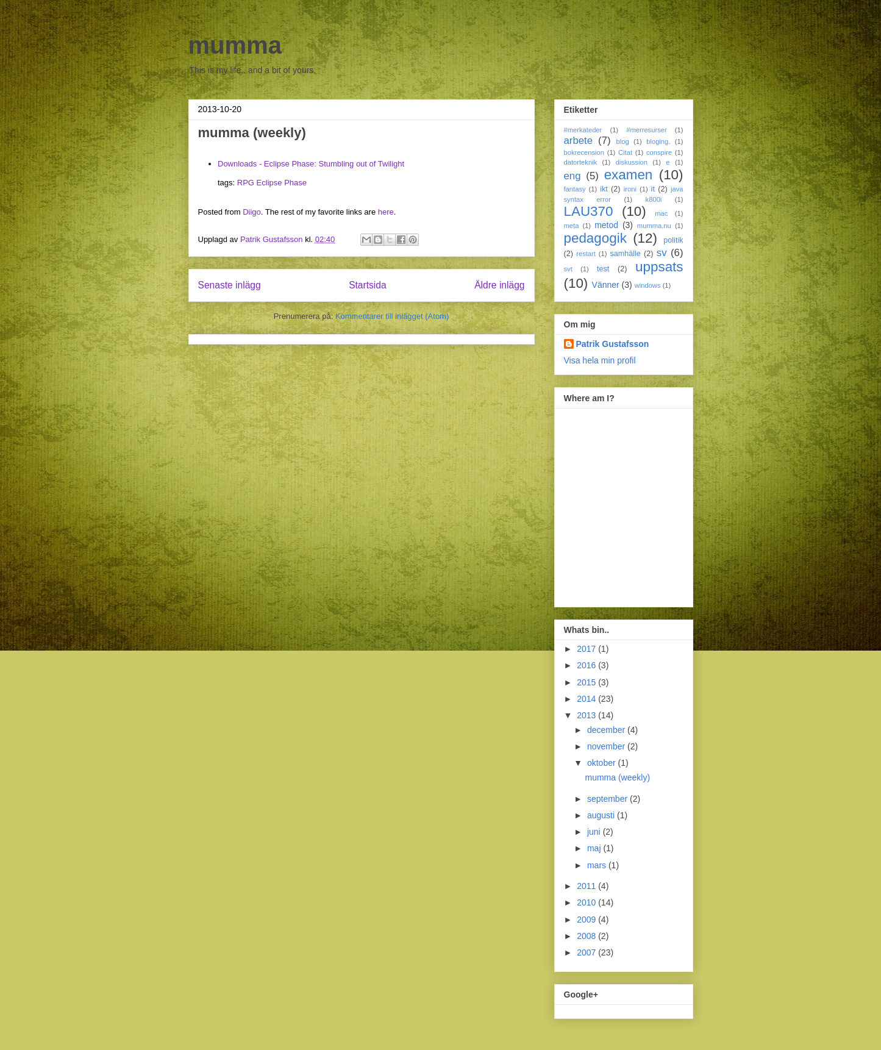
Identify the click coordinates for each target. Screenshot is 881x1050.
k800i (654, 199)
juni (595, 832)
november (607, 746)
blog (622, 141)
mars (597, 865)
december (607, 730)
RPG (245, 182)
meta (571, 225)
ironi (630, 189)
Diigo (252, 211)
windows (648, 285)
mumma (235, 45)
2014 (587, 699)
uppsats (659, 266)
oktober (602, 763)
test (603, 269)
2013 (587, 715)
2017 (587, 649)
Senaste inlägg (229, 285)
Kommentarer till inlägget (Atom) (392, 316)
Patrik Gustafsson (612, 344)
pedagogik (595, 238)
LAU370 (588, 211)
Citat (625, 152)
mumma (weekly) (617, 777)
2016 (587, 665)
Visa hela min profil (600, 360)
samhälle (625, 253)
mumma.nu (654, 225)
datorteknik (580, 162)
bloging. (658, 141)
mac (661, 213)
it (653, 189)
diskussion (631, 162)
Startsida (368, 285)
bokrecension (584, 152)
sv (662, 253)
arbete (578, 140)
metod (606, 225)
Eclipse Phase (282, 182)
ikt (604, 189)
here (386, 211)
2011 (587, 886)
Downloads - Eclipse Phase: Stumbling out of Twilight (311, 163)
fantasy (575, 189)
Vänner (605, 285)
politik (673, 240)
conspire (659, 152)
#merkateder (583, 130)
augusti (602, 815)
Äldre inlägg (499, 285)
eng (572, 176)
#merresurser (646, 130)
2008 (587, 936)
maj (595, 848)
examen (628, 174)
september (608, 799)
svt (568, 269)
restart (586, 253)
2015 (587, 682)
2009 (587, 919)
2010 (587, 902)
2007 (587, 952)
